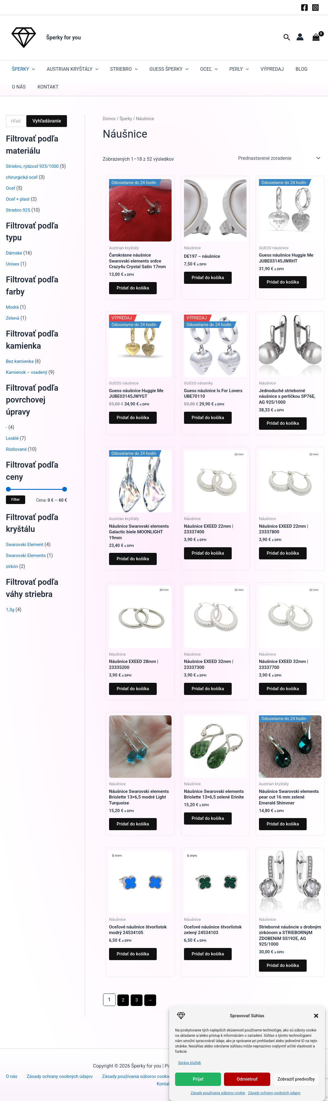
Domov (109, 118)
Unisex (13, 271)
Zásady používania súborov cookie (218, 1093)
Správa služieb (189, 1063)
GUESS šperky (168, 69)
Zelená (13, 325)
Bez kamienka (20, 368)
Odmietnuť (247, 1079)
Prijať (198, 1079)
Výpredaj (272, 69)
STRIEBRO (124, 69)
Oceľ (208, 69)
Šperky (23, 69)
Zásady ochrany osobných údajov (274, 1093)
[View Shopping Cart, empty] (316, 37)
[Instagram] (315, 7)
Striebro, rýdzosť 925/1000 (34, 166)
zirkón (12, 573)
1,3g (10, 616)
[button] (316, 1016)
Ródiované (17, 456)
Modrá (13, 314)
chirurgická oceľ (23, 184)
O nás (18, 87)
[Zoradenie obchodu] (279, 158)
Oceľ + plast (18, 206)
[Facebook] (304, 7)
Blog (302, 69)
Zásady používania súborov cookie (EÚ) (141, 1076)
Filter (15, 506)
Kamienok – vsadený (28, 379)
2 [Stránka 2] (123, 1019)
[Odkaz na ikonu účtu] (300, 37)
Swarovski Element (26, 551)
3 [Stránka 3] (137, 1019)
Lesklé (13, 445)
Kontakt (47, 87)
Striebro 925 (19, 217)
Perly (239, 69)
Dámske (14, 260)
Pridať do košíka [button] (135, 290)
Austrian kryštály (72, 69)
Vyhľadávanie (46, 121)
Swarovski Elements (27, 562)
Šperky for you (63, 37)
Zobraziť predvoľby (296, 1079)
